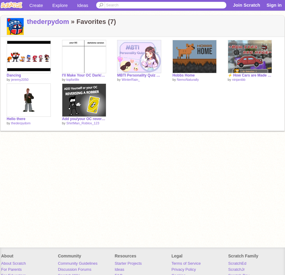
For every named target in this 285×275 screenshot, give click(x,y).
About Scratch (13, 263)
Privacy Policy (184, 269)
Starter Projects (128, 263)
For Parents (11, 269)
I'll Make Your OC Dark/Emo (84, 75)
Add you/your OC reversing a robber (84, 119)
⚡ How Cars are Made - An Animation (250, 75)
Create (36, 5)
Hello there (16, 119)
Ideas (82, 5)
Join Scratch (246, 5)
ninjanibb (238, 79)
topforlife (72, 79)
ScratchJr (236, 269)
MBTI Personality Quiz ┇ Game (139, 75)
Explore (60, 5)
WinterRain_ (131, 79)
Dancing (14, 75)
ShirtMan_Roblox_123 (82, 123)
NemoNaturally (188, 79)
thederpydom (48, 21)
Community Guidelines (77, 263)
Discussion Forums (74, 269)
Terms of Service (186, 263)
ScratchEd (237, 263)
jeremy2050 (19, 79)
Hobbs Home (183, 75)
